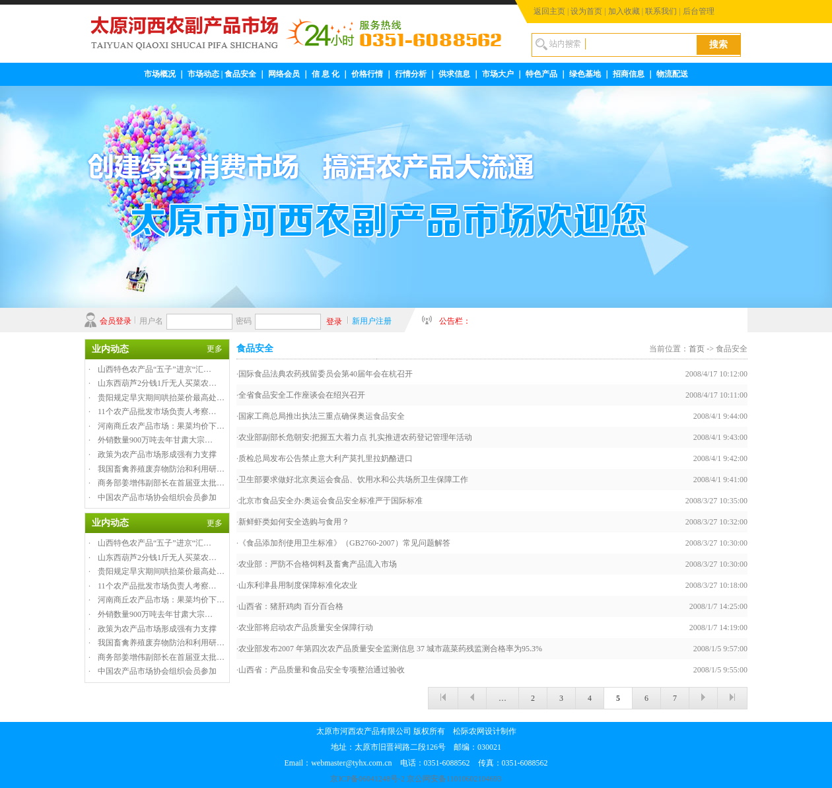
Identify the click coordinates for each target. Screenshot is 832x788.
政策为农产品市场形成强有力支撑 (157, 454)
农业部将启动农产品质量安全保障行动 (305, 627)
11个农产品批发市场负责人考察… (157, 411)
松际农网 (469, 731)
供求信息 (454, 74)
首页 (697, 348)
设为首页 (586, 11)
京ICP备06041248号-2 (367, 778)
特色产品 (541, 74)
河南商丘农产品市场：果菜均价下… (161, 426)
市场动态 (203, 74)
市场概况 (160, 74)
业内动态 (110, 349)
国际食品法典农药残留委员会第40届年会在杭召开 (325, 373)
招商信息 (628, 74)
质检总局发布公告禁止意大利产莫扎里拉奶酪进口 (325, 458)
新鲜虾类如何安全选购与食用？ (293, 521)
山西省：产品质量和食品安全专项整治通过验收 (321, 669)
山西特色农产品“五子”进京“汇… (154, 369)
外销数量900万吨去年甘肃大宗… (155, 440)
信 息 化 (325, 74)
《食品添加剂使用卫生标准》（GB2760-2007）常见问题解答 (344, 543)
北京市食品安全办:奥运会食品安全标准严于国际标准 (330, 500)
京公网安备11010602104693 (454, 778)
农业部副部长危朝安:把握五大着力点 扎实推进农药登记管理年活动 (355, 437)
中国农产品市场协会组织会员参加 (157, 497)
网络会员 (284, 74)
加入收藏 (624, 11)
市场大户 (498, 74)
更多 (215, 348)
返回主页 (549, 11)
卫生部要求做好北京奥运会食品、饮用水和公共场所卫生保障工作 (353, 479)
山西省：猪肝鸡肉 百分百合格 (290, 606)
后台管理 (698, 11)
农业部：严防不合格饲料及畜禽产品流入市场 (317, 564)
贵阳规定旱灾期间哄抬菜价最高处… (161, 397)
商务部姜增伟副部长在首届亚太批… (161, 482)
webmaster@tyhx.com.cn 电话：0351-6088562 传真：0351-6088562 (429, 763)
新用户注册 (372, 321)
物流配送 (672, 74)
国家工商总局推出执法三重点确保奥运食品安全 (321, 416)
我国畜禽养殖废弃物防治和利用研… (161, 469)
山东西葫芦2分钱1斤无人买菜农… (157, 383)
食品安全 (240, 74)
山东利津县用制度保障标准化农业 (297, 585)
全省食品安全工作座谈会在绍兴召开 (301, 395)
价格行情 (367, 74)
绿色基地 (585, 74)
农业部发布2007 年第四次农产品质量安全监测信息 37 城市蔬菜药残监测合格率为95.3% (390, 648)
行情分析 (411, 74)
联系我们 (661, 11)
